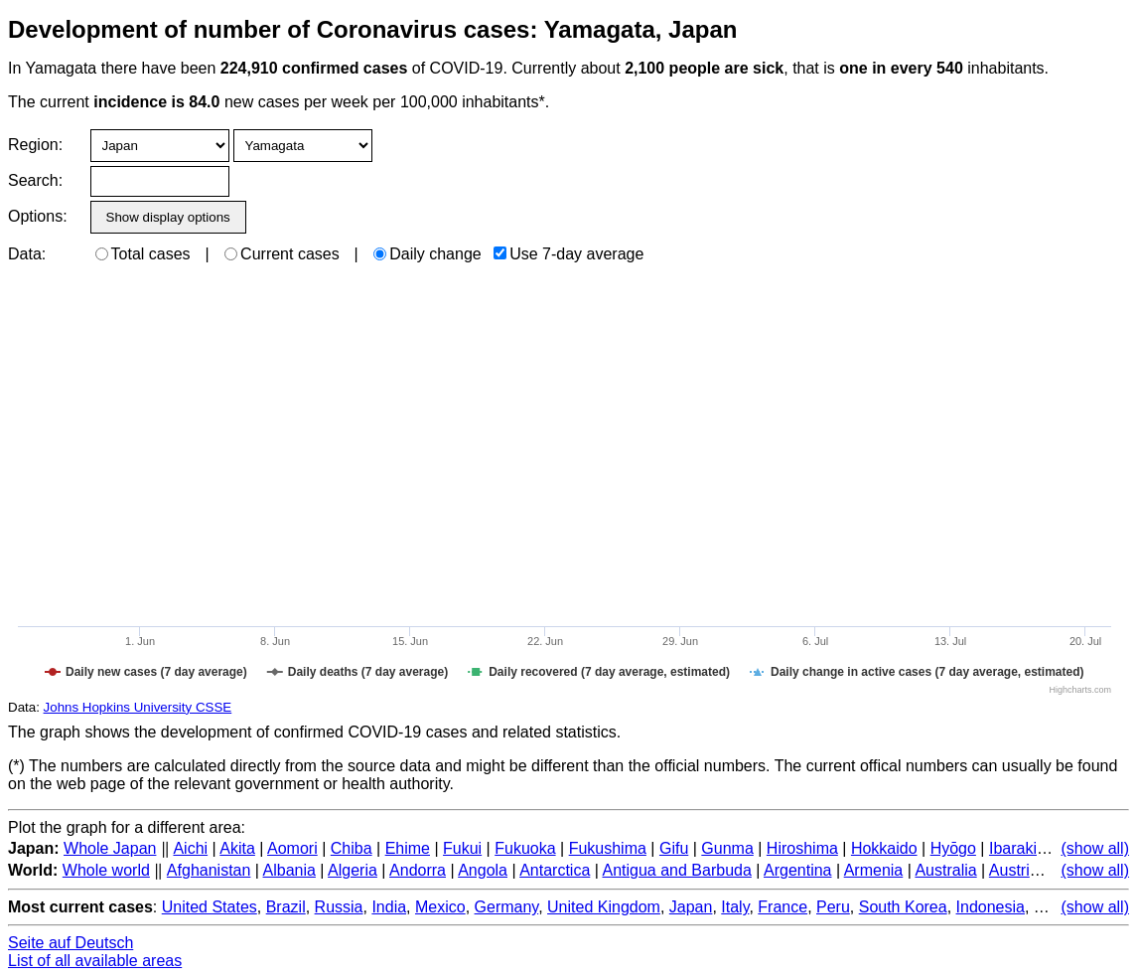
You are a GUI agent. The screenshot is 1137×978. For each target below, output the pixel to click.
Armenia (874, 870)
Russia (339, 906)
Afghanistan (209, 870)
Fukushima (607, 848)
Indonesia (990, 906)
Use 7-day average (568, 253)
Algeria (352, 870)
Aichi (190, 848)
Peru (833, 906)
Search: (35, 180)
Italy (735, 906)
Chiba (351, 848)
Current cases (282, 253)
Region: (35, 144)
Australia (945, 870)
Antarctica (554, 870)
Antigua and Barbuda (676, 870)
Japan (691, 906)
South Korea (903, 906)
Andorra (417, 870)
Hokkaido (884, 848)
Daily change (427, 253)
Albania (289, 870)
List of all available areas (95, 960)
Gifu (673, 848)
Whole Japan (110, 848)
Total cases (143, 253)
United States (209, 906)
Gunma (727, 848)
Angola (482, 870)
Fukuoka (525, 848)
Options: (37, 216)
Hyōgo (953, 848)
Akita (237, 848)
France (782, 906)
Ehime (407, 848)
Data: (27, 253)
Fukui (462, 848)
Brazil (286, 906)
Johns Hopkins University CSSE (138, 707)
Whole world (106, 870)
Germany (507, 906)
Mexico (440, 906)
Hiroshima (802, 848)
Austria (1014, 870)
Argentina (798, 870)
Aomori (292, 848)
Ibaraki (1013, 848)
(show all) (1095, 848)
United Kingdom (603, 906)
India (388, 906)
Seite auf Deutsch (70, 942)
